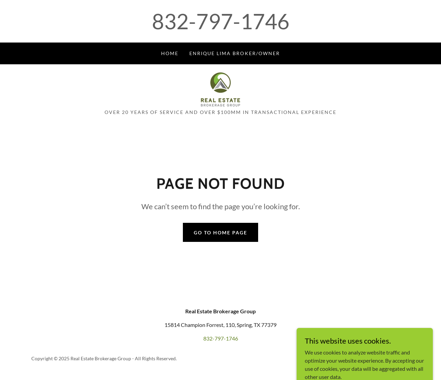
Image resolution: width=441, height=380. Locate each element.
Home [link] (169, 53)
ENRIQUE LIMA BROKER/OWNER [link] (234, 53)
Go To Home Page (220, 232)
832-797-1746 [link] (220, 21)
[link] (220, 88)
